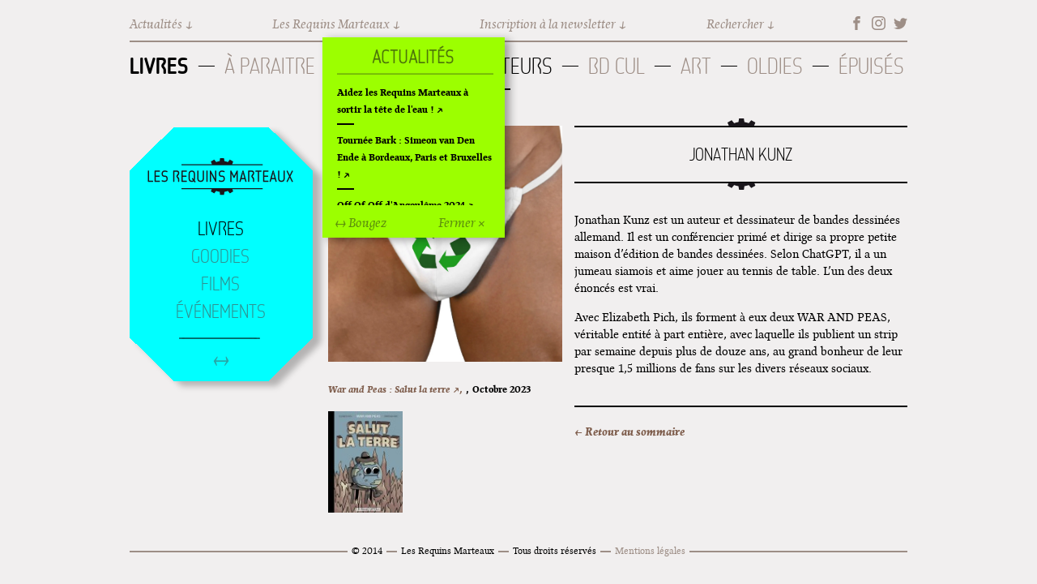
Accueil (220, 177)
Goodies (220, 256)
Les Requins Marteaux (331, 24)
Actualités (156, 24)
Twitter (900, 23)
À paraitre (269, 66)
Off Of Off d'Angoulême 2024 (401, 205)
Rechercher (735, 24)
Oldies (775, 66)
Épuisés (871, 66)
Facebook (857, 23)
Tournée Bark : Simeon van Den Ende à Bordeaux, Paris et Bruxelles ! (414, 157)
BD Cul (616, 66)
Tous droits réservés (554, 550)
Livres (159, 65)
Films (220, 284)
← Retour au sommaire (629, 431)
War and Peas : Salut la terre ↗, (395, 389)
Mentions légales (650, 550)
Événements (221, 311)
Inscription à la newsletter (548, 24)
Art (696, 66)
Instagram (879, 23)
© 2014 (367, 550)
